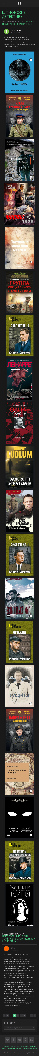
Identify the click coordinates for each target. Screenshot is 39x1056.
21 (18, 1016)
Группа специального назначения (18, 23)
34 (31, 1016)
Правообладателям (30, 1048)
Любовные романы (14, 1048)
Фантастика (15, 1046)
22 (21, 1016)
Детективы (24, 1046)
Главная (6, 1046)
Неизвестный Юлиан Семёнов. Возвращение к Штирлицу (18, 939)
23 (24, 1016)
